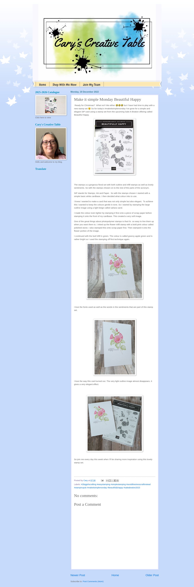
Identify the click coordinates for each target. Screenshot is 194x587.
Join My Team (91, 85)
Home (42, 85)
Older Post (152, 575)
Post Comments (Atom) (93, 581)
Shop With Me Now (64, 85)
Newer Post (78, 575)
